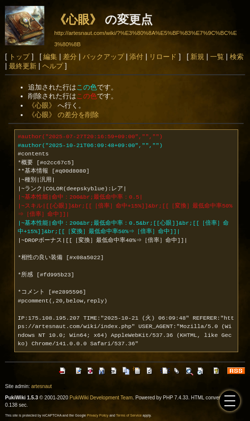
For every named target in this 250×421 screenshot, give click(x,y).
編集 (50, 56)
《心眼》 (77, 19)
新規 (197, 56)
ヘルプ (52, 66)
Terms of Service (129, 415)
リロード (163, 56)
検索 (237, 56)
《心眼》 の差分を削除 (63, 115)
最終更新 (22, 66)
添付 (136, 56)
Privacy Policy (98, 415)
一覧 (217, 56)
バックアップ (103, 56)
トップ (19, 56)
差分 (70, 56)
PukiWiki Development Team (100, 397)
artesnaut (41, 386)
